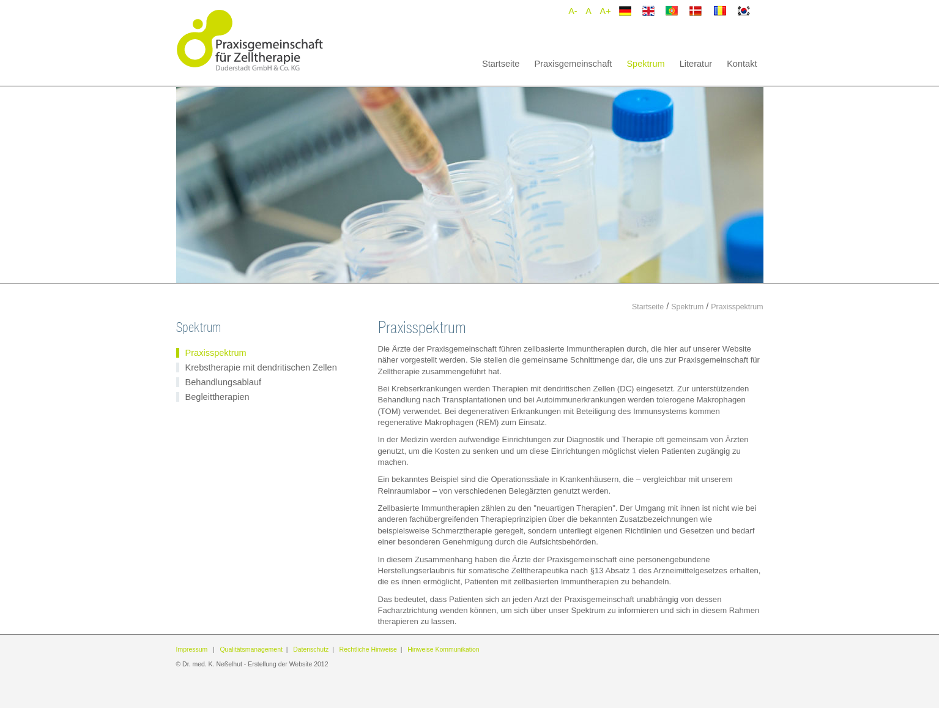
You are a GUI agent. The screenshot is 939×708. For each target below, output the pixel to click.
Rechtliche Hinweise (368, 649)
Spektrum (645, 64)
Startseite (500, 64)
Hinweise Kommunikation (443, 649)
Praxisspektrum (737, 307)
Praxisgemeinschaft (573, 64)
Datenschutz (310, 649)
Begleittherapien (217, 397)
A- (572, 11)
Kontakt (742, 64)
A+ (605, 11)
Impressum (192, 649)
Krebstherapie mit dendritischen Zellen (261, 367)
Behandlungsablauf (223, 382)
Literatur (696, 64)
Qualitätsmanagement (251, 649)
